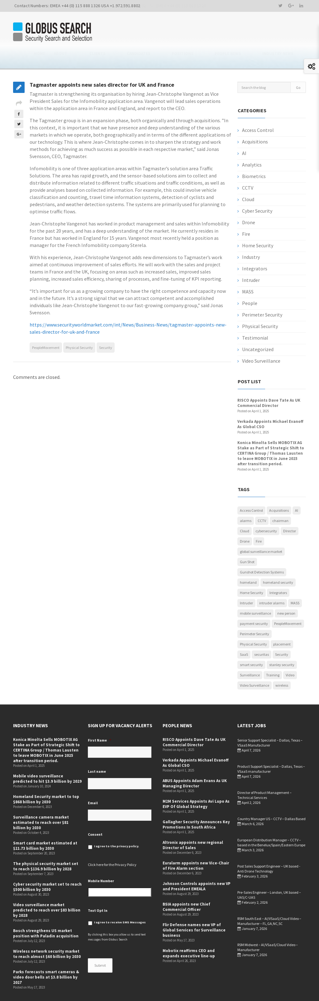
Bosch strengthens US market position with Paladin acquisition (46, 912)
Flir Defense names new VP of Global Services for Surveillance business (194, 909)
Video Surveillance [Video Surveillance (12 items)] (254, 664)
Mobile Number (101, 860)
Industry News (290, 32)
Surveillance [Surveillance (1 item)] (250, 654)
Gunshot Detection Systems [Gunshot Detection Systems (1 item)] (262, 551)
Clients (160, 32)
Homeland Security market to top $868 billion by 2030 (46, 778)
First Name (99, 719)
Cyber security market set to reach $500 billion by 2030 (47, 866)
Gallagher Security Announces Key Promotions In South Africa (196, 804)
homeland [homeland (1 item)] (248, 561)
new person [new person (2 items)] (286, 592)
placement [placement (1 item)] (282, 623)
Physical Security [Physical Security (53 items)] (253, 623)
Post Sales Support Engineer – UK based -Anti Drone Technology (268, 848)
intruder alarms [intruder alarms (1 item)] (271, 582)
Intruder (251, 259)
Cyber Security (257, 190)
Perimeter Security (262, 294)
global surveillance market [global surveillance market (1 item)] (261, 531)
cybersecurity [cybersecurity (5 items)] (266, 510)
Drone (248, 202)
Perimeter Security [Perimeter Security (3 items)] (254, 613)
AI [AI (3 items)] (296, 489)
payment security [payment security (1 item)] (254, 603)
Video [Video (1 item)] (290, 654)
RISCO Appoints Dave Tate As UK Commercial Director (268, 382)
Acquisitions (255, 121)
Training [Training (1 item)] (272, 654)
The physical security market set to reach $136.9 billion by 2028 (45, 845)
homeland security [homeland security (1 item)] (278, 561)
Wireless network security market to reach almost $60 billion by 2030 (47, 933)
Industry (251, 236)
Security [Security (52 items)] (281, 633)
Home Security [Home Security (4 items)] (251, 572)
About (136, 32)
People (249, 282)
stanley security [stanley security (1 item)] (281, 644)
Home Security (257, 225)
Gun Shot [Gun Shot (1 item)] (247, 541)
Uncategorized (258, 329)
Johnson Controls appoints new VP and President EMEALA (197, 865)
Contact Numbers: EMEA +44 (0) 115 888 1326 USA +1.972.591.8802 (77, 5)
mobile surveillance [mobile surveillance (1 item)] (255, 592)
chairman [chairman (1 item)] (280, 500)
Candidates (188, 32)
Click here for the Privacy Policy (112, 844)
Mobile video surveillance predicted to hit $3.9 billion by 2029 (47, 758)
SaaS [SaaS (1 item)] (244, 633)
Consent (95, 813)
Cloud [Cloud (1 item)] (244, 510)
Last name (97, 750)
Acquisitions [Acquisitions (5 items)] (279, 489)
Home (115, 32)
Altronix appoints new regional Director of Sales (193, 824)
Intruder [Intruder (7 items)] (246, 582)
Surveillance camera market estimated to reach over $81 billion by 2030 (41, 802)
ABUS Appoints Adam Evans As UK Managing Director (195, 762)
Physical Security (79, 327)
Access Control (258, 109)
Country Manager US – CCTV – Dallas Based (271, 798)
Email (93, 782)
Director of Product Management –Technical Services (264, 774)
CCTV (247, 167)
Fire (246, 213)
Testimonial (255, 317)
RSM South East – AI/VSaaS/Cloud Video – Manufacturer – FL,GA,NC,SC (269, 900)
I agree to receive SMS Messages (120, 902)
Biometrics (254, 155)
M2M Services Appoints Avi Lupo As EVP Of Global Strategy (196, 783)
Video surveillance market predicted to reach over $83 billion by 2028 (46, 889)
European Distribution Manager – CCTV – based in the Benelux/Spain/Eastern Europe (271, 822)
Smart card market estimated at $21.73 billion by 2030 (45, 825)
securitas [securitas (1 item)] (261, 633)
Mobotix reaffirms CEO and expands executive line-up (189, 932)
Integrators (254, 248)
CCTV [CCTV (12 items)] (262, 500)
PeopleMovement (46, 327)
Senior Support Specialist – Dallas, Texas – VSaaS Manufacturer (269, 722)
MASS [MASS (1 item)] (295, 582)
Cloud (248, 179)
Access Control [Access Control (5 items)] (251, 489)
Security (105, 327)
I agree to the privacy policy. (116, 826)
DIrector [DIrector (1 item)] (289, 510)
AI (244, 132)
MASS (248, 271)
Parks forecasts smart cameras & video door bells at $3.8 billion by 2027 (46, 957)
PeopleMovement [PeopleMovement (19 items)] (288, 603)
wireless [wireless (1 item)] (281, 664)
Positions (220, 32)
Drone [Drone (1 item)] (245, 520)
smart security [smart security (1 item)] (251, 644)
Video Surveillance (261, 340)
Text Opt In (97, 889)
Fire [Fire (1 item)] (259, 520)
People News (253, 32)
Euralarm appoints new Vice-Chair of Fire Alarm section (196, 845)
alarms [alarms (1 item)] (245, 500)
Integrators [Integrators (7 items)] (278, 572)
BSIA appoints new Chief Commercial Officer (186, 886)
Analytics (252, 144)
